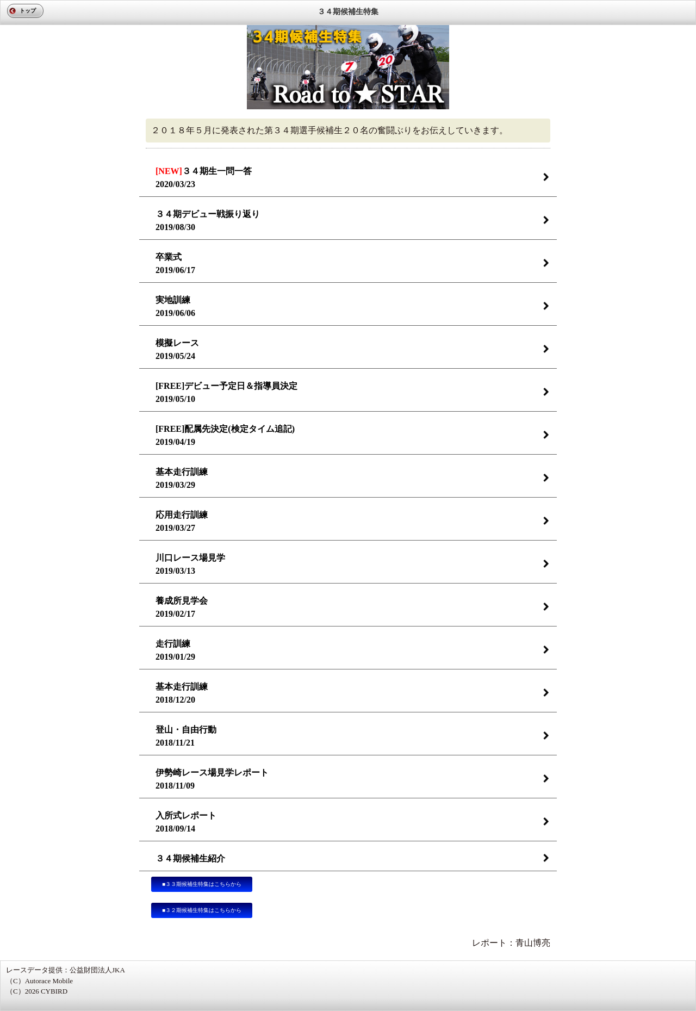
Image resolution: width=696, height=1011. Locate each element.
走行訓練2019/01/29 (175, 650)
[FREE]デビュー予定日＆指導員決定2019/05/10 (226, 392)
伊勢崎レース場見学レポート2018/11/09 (212, 779)
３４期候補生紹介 (190, 858)
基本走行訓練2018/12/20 (182, 693)
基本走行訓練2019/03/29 (182, 478)
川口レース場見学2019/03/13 (190, 564)
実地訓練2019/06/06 (175, 306)
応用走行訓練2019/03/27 (182, 521)
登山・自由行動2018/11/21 (186, 736)
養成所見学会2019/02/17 (182, 607)
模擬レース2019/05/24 (177, 349)
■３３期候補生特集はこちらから (201, 884)
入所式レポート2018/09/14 (186, 822)
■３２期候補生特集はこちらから (201, 910)
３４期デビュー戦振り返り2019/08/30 (208, 220)
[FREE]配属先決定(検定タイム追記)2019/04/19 (225, 435)
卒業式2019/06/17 (175, 263)
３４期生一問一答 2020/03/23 (204, 177)
